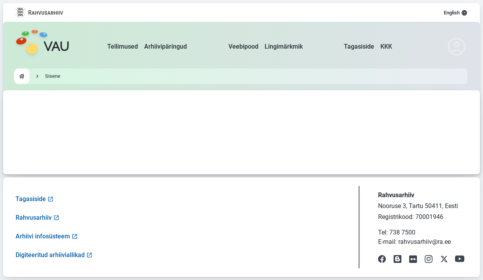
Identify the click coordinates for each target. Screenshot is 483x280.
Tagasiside (359, 46)
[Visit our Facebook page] (382, 259)
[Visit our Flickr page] (413, 259)
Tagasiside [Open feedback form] (35, 199)
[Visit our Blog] (397, 259)
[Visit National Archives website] (39, 12)
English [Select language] (455, 13)
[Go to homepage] (42, 47)
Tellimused (122, 46)
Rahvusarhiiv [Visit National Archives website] (37, 217)
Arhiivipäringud (165, 46)
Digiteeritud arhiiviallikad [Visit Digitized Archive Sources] (54, 255)
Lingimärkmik (284, 46)
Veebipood (243, 46)
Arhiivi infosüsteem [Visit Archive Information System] (47, 236)
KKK (386, 46)
